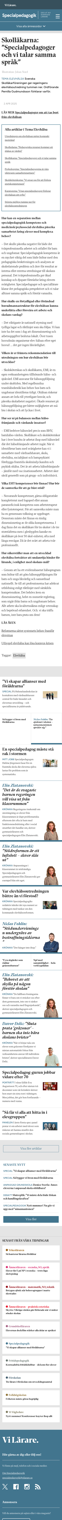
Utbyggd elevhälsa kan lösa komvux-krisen (27, 643)
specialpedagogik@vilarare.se (17, 1478)
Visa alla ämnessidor (29, 26)
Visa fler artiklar (31, 1148)
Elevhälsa (19, 655)
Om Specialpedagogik (13, 1473)
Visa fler (31, 1219)
